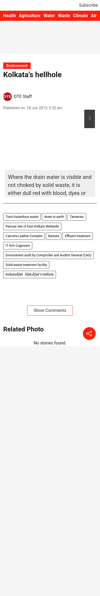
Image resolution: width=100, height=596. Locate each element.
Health (9, 15)
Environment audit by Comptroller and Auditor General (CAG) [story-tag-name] (48, 255)
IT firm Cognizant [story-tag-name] (18, 246)
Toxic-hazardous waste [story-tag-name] (22, 217)
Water (49, 15)
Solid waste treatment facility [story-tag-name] (26, 265)
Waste (64, 15)
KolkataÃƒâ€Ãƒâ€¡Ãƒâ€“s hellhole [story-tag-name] (30, 274)
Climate (80, 15)
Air (94, 15)
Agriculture (29, 15)
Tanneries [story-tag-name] (76, 217)
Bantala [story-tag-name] (53, 236)
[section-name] (17, 65)
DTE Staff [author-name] (23, 96)
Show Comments (50, 310)
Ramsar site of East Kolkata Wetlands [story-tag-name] (32, 226)
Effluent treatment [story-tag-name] (77, 236)
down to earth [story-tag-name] (54, 217)
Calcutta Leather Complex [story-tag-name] (24, 236)
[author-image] (7, 96)
